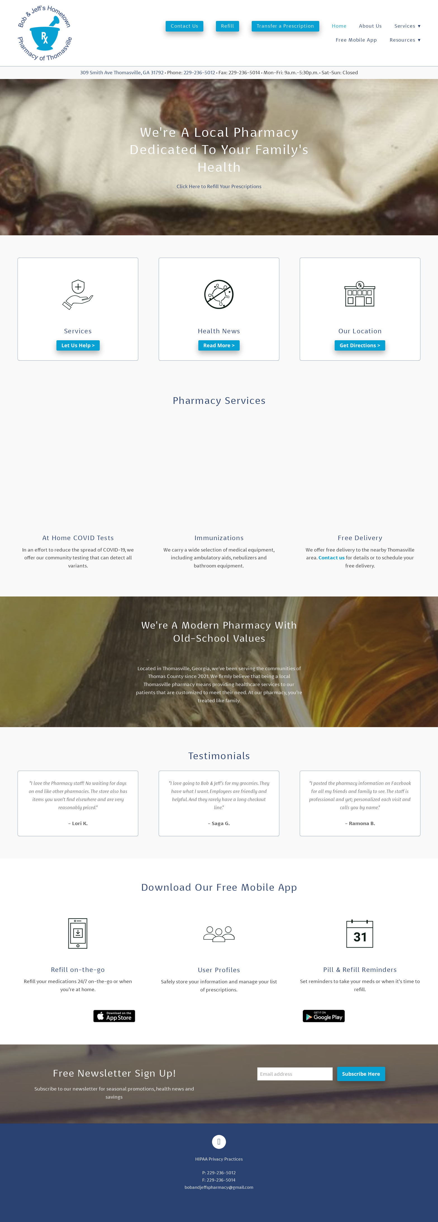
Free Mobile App (356, 40)
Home (339, 26)
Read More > (219, 345)
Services (407, 26)
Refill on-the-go (78, 970)
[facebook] (219, 1142)
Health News (219, 331)
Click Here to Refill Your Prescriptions (219, 186)
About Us (370, 26)
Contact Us (184, 26)
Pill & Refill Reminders (360, 970)
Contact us (331, 558)
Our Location (360, 331)
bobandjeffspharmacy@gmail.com (219, 1187)
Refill (227, 26)
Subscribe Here (361, 1073)
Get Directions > (360, 345)
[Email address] (295, 1073)
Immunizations (219, 538)
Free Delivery (360, 538)
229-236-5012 (199, 72)
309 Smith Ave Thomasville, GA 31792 (122, 72)
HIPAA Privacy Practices (219, 1159)
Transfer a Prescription (285, 26)
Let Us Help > (78, 345)
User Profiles (219, 970)
